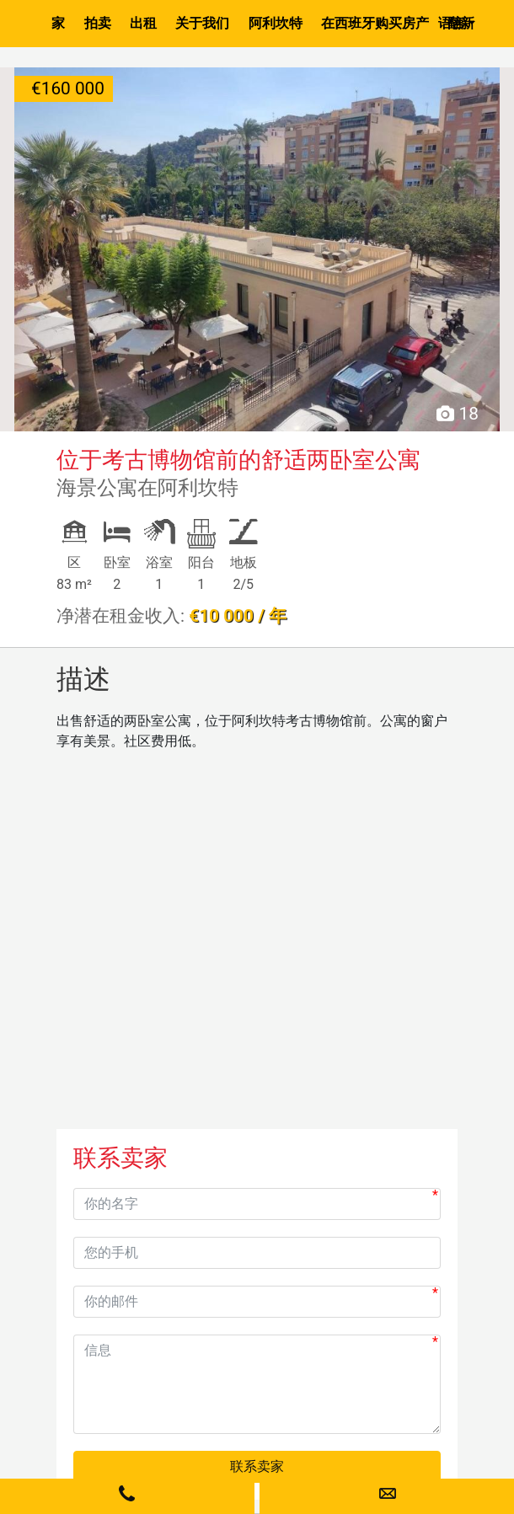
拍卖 (97, 23)
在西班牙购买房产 (375, 23)
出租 (143, 23)
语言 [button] (451, 23)
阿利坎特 (276, 23)
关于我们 (202, 23)
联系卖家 (257, 1466)
